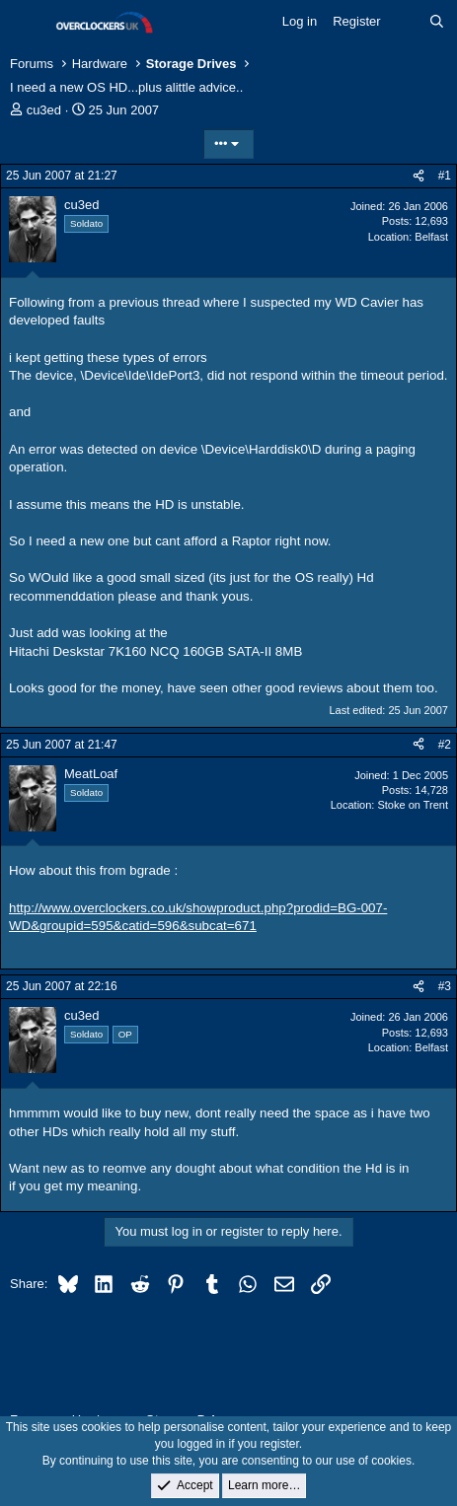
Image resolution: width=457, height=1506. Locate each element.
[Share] (418, 176)
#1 (444, 175)
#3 (444, 986)
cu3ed (44, 110)
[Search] (436, 21)
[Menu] (27, 22)
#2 (444, 745)
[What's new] (405, 21)
